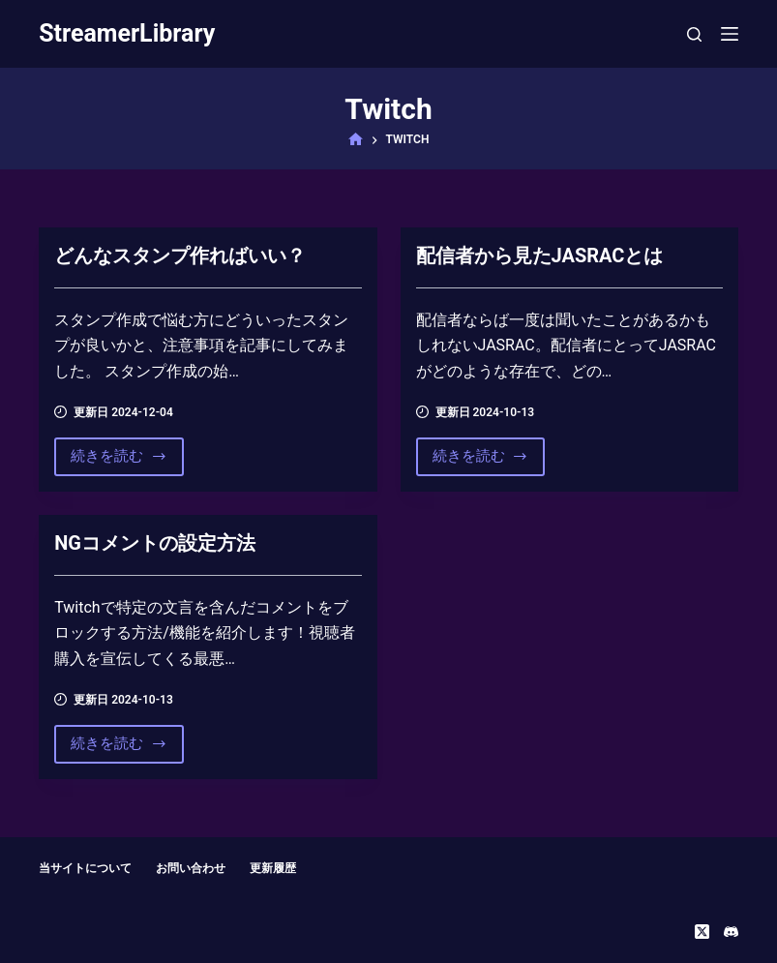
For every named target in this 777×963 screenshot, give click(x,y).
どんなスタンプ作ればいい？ (180, 255)
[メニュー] (729, 34)
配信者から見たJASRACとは (540, 255)
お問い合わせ (190, 868)
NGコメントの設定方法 (154, 543)
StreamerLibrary (127, 33)
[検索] (694, 34)
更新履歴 (273, 868)
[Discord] (731, 931)
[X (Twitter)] (702, 931)
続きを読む (119, 461)
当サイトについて (85, 868)
